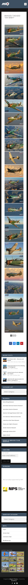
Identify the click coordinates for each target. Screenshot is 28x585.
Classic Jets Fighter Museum (10, 424)
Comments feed (7, 536)
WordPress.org (6, 540)
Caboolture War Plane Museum (11, 420)
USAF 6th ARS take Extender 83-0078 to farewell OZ (15, 379)
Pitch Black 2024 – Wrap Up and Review (15, 359)
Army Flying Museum (8, 402)
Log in (4, 529)
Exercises (16, 362)
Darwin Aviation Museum (9, 427)
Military (23, 362)
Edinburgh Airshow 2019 (9, 431)
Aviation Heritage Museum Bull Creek (12, 413)
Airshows (16, 368)
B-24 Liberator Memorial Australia (12, 416)
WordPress (14, 580)
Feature (19, 362)
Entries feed (6, 533)
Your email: (5, 453)
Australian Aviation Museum (10, 409)
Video (19, 375)
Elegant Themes (14, 579)
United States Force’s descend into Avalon (15, 373)
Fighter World (6, 435)
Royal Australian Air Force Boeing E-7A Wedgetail (16, 366)
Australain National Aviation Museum (13, 405)
